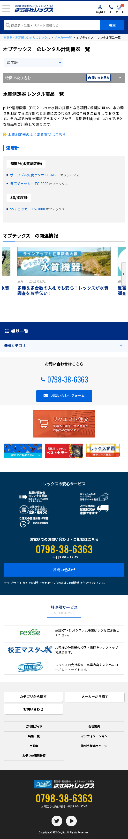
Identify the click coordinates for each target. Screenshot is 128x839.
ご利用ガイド (34, 726)
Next (123, 274)
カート (120, 9)
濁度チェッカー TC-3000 (29, 183)
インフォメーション (94, 736)
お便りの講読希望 (33, 755)
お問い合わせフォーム (68, 395)
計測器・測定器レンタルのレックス (27, 37)
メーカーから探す (94, 696)
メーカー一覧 (63, 37)
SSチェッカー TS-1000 (27, 208)
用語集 (34, 746)
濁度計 (12, 62)
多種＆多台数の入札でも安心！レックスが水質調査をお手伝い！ (62, 290)
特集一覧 (34, 736)
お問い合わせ (64, 569)
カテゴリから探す (33, 696)
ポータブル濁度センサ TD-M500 (35, 174)
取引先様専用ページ (94, 746)
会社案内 (94, 726)
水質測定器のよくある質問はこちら (37, 134)
